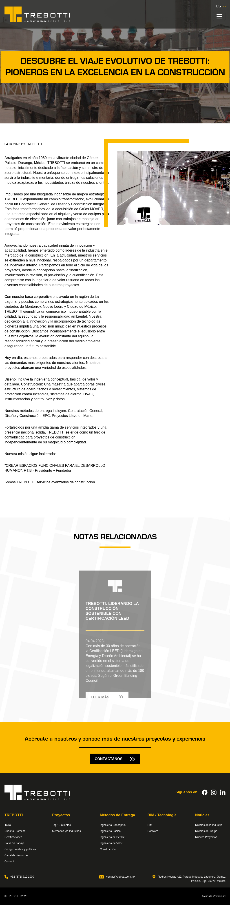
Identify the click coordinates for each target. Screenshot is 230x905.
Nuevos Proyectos (206, 837)
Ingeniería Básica (110, 831)
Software (153, 831)
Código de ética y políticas (20, 849)
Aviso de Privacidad (214, 896)
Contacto (9, 861)
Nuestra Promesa (14, 831)
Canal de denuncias (16, 855)
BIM (150, 825)
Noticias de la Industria (208, 825)
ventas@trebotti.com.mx (117, 876)
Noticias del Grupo (206, 831)
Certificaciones (13, 837)
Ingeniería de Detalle (112, 837)
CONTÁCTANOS (115, 759)
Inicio (7, 825)
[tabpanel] (115, 628)
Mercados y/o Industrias (66, 831)
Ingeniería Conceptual (113, 825)
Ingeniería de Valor (111, 843)
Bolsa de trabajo (14, 843)
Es (221, 6)
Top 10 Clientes (61, 825)
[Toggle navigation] (219, 16)
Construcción (108, 849)
